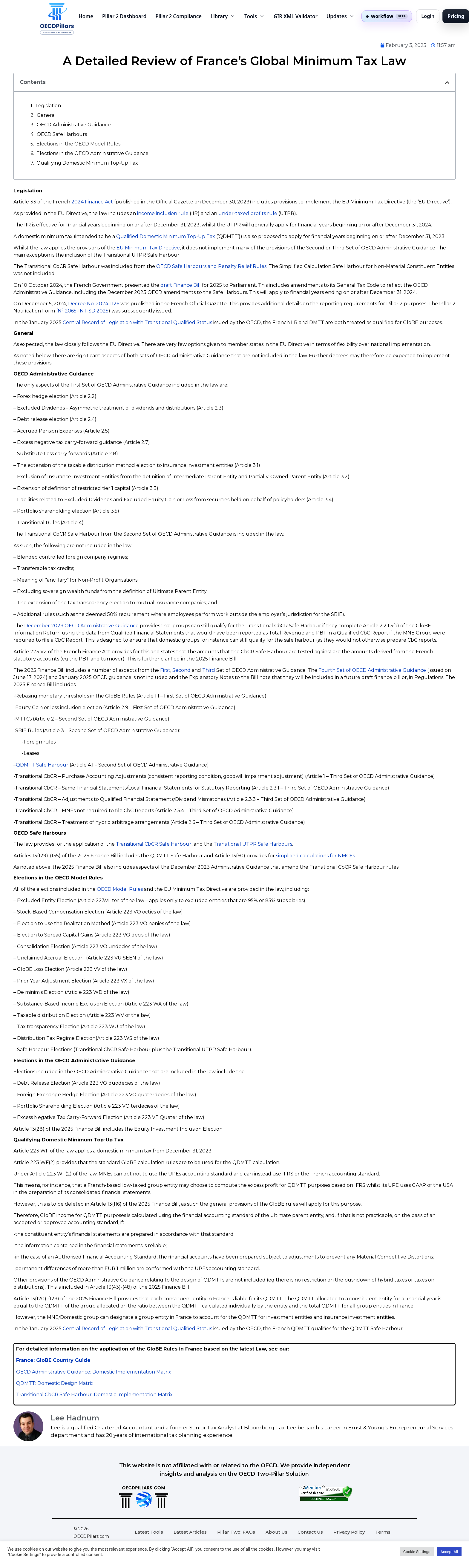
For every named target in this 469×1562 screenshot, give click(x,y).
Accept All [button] (449, 1551)
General (46, 115)
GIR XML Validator (296, 16)
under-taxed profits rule (247, 213)
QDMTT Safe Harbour (42, 765)
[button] (447, 82)
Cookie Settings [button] (416, 1551)
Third (208, 670)
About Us (276, 1532)
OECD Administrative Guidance (74, 125)
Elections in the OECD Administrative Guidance (92, 153)
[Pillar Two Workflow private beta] (386, 16)
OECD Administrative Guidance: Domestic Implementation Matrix (93, 1372)
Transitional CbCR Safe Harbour (153, 844)
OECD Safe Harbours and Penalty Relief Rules (211, 266)
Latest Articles (190, 1532)
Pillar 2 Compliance (178, 16)
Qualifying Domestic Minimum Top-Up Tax (87, 163)
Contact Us (310, 1532)
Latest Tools (149, 1532)
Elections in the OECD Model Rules (78, 144)
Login (427, 16)
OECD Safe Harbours (62, 134)
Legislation (48, 105)
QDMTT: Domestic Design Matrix (55, 1383)
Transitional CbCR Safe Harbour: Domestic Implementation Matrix (94, 1394)
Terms (382, 1532)
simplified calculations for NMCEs (315, 856)
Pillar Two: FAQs (236, 1532)
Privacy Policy (349, 1532)
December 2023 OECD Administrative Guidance (81, 626)
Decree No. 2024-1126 (93, 303)
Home (86, 16)
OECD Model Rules (120, 889)
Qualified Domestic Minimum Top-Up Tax (165, 236)
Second (181, 670)
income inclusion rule (162, 213)
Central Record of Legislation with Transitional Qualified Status (137, 322)
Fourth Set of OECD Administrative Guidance (372, 670)
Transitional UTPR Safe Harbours (253, 844)
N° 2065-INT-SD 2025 (83, 311)
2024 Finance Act (92, 202)
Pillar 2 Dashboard (124, 16)
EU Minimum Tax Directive (148, 248)
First (165, 670)
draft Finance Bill (180, 285)
